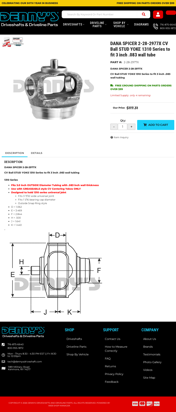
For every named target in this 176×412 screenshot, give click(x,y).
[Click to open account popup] (158, 14)
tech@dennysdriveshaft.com (25, 361)
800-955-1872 (15, 348)
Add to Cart (158, 124)
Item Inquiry (121, 137)
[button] (106, 14)
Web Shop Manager (59, 405)
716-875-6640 (16, 344)
